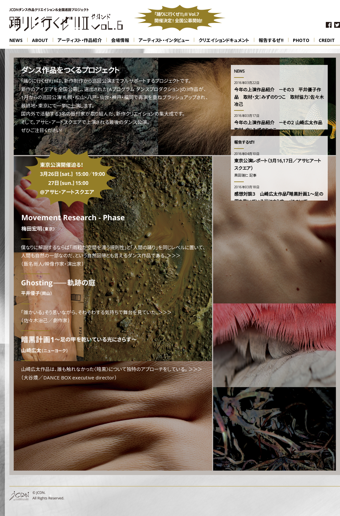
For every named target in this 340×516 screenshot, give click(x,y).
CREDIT (327, 40)
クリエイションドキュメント (226, 40)
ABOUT (42, 40)
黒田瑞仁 (241, 176)
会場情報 (122, 40)
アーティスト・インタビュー (166, 40)
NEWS (18, 40)
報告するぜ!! (274, 40)
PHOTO (303, 40)
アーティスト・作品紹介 (82, 40)
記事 (252, 176)
